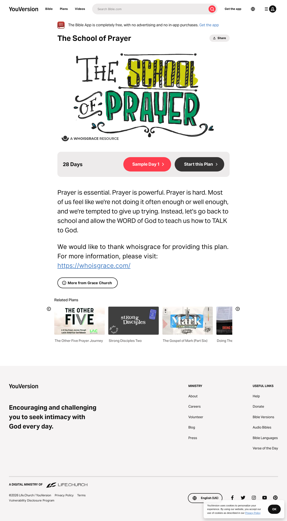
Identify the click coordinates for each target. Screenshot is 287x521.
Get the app (233, 9)
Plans (64, 9)
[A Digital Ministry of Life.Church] (143, 482)
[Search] (149, 9)
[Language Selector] (252, 8)
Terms (81, 495)
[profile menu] (269, 8)
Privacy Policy (64, 495)
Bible (49, 9)
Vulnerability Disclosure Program (31, 500)
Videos (80, 9)
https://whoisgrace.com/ (93, 265)
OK (274, 509)
